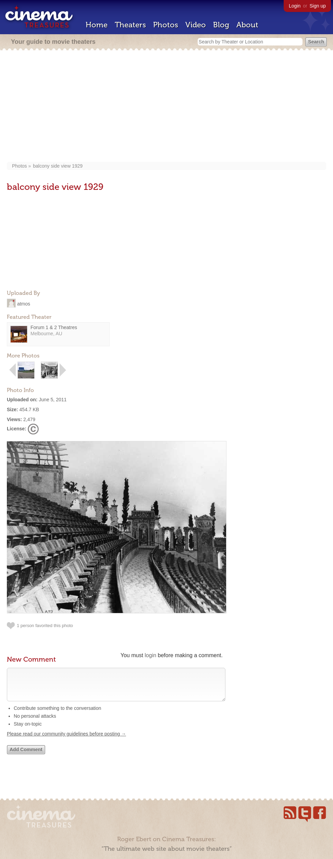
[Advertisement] (166, 107)
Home (97, 24)
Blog (221, 24)
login (150, 655)
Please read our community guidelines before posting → (66, 740)
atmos (23, 303)
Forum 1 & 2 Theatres (53, 327)
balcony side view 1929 (58, 166)
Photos (165, 24)
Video (195, 24)
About (247, 24)
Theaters (130, 24)
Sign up (318, 6)
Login (294, 6)
